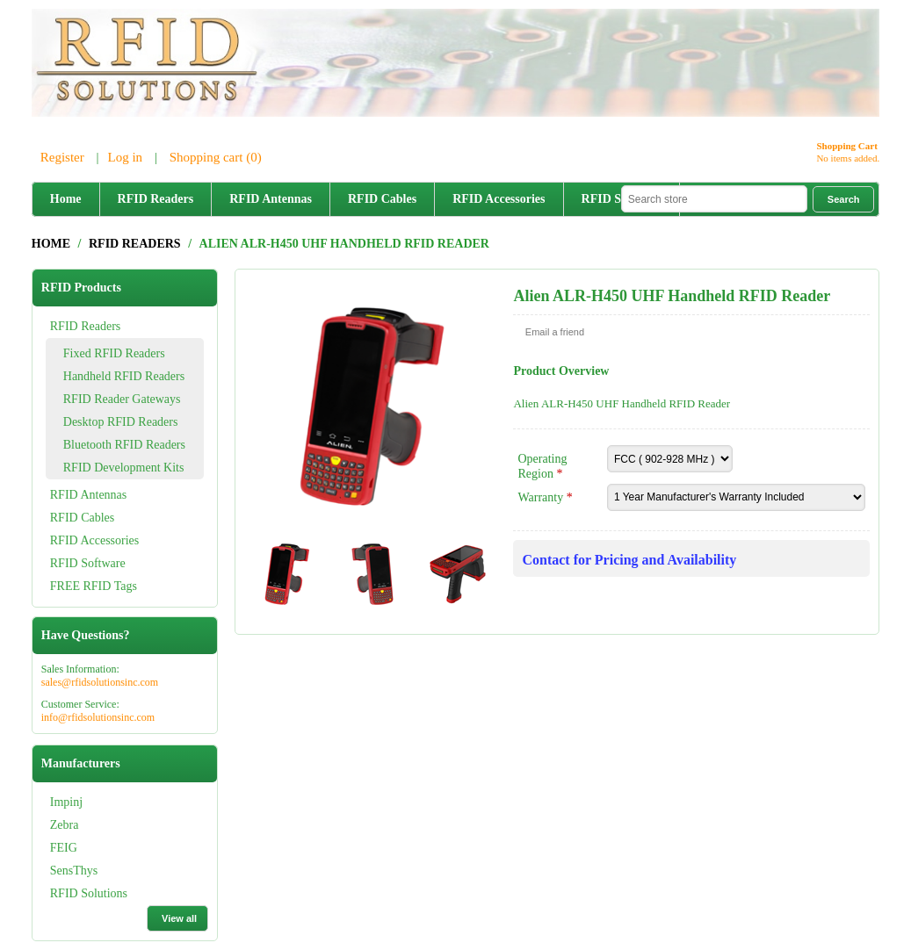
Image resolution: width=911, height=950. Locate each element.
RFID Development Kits (123, 467)
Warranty (541, 497)
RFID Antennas (270, 198)
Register (62, 157)
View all (179, 918)
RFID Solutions (88, 893)
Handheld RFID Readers (123, 376)
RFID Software (88, 563)
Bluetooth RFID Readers (124, 444)
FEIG (63, 847)
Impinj (66, 802)
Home (66, 198)
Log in (125, 157)
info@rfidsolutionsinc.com (98, 717)
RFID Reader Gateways (122, 399)
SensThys (74, 870)
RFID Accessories (498, 198)
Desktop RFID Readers (120, 421)
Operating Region (542, 466)
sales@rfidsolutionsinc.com (99, 682)
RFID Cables (382, 198)
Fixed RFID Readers (114, 353)
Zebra (64, 824)
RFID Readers (156, 198)
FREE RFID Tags (93, 586)
